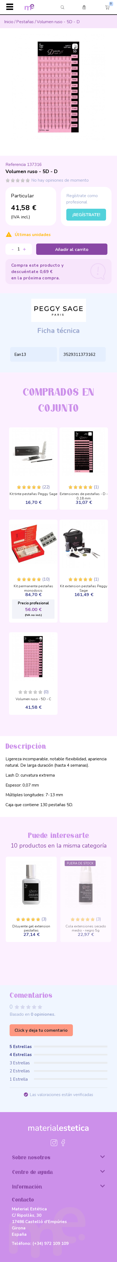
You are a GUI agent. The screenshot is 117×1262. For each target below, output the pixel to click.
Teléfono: (40, 1243)
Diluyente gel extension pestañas (31, 927)
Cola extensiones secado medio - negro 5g (85, 927)
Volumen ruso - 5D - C (33, 699)
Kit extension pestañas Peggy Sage (83, 586)
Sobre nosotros (58, 1157)
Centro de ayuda (58, 1172)
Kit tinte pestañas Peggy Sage (33, 494)
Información (58, 1186)
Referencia (15, 165)
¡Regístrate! (86, 215)
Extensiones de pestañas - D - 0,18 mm (84, 494)
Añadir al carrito (72, 249)
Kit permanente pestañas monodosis (33, 586)
